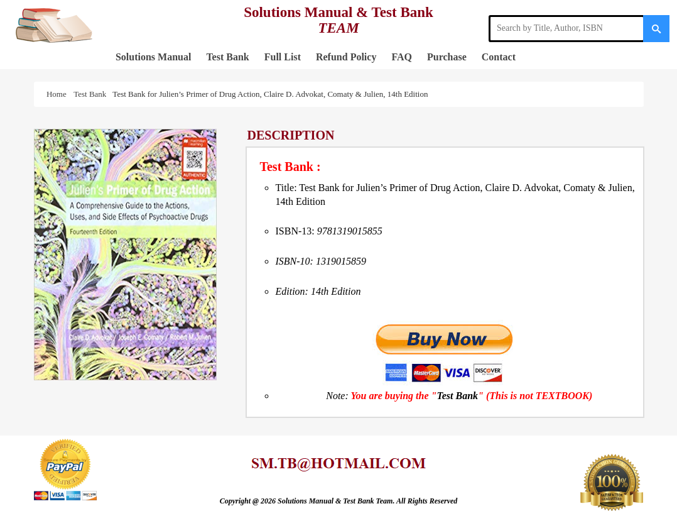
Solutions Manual (153, 57)
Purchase (447, 57)
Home (58, 94)
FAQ (401, 57)
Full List (282, 57)
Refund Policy (346, 57)
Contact (499, 57)
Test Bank (227, 57)
